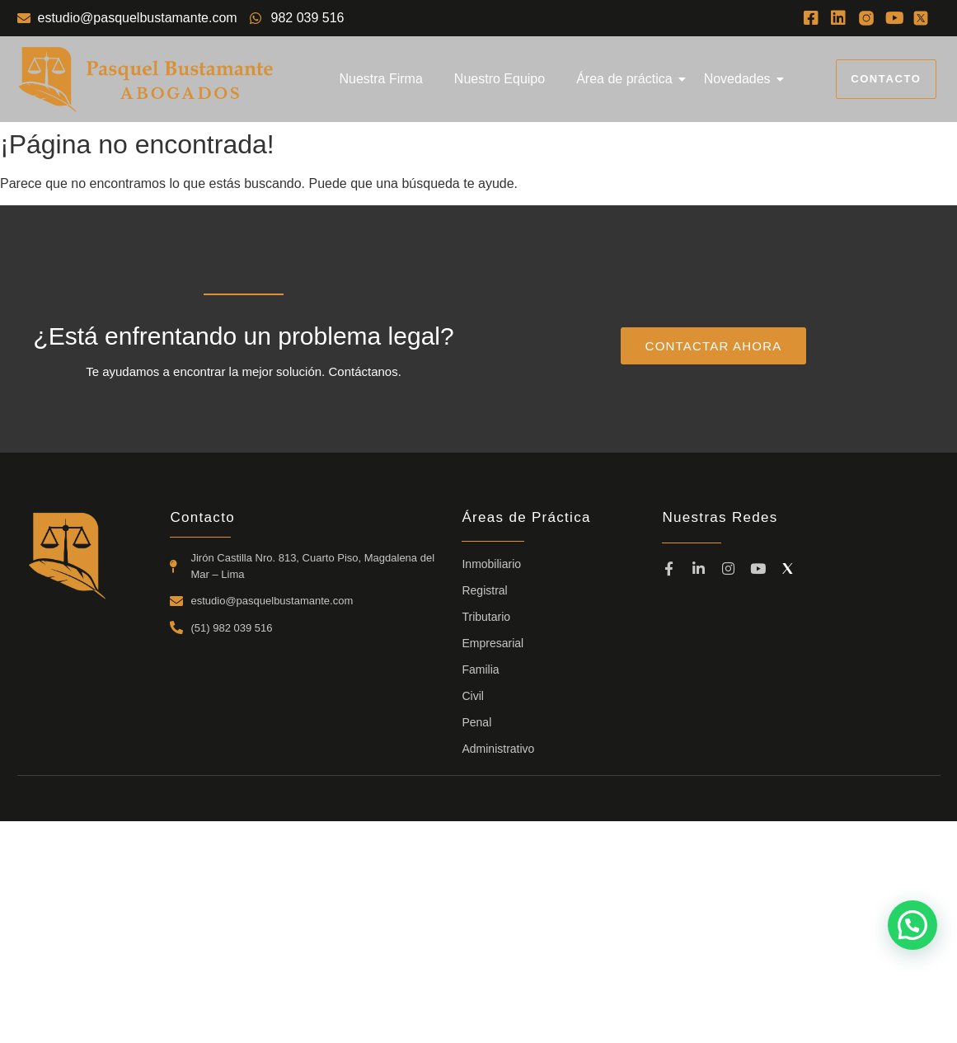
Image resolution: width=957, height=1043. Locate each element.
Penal (476, 722)
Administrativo (498, 748)
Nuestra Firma (380, 79)
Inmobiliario (491, 564)
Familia (480, 669)
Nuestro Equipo (499, 79)
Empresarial (492, 643)
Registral (484, 590)
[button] (912, 925)
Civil (472, 695)
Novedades (740, 79)
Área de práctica (627, 79)
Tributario (486, 616)
